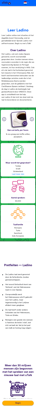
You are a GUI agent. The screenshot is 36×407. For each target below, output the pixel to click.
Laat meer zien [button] (18, 174)
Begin (18, 403)
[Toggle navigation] (33, 3)
